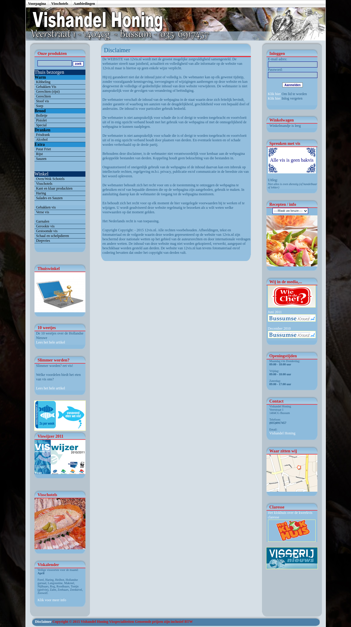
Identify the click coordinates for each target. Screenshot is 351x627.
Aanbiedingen (84, 4)
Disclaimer (43, 622)
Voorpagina (37, 4)
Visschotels (59, 4)
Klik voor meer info (51, 600)
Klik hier (274, 94)
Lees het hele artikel (50, 342)
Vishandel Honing (282, 433)
